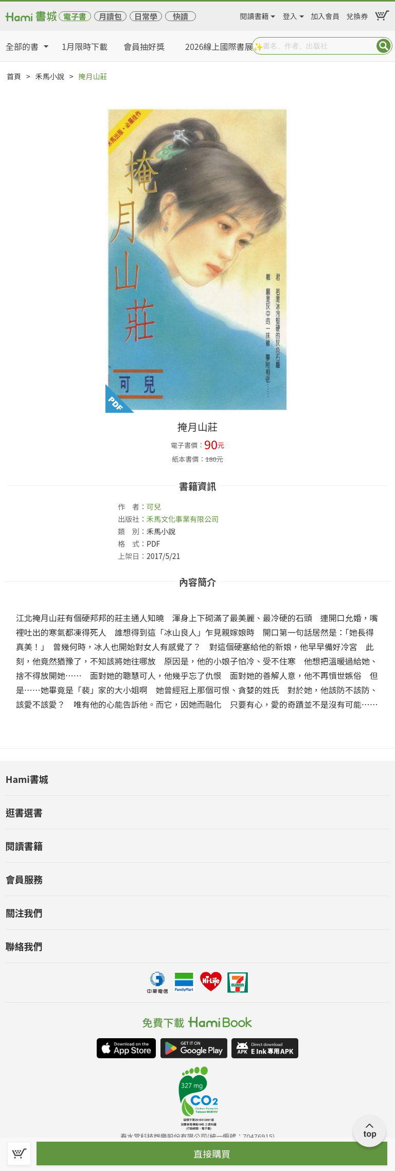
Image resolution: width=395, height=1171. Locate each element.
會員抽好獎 (144, 46)
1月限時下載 (84, 46)
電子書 (74, 16)
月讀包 (110, 16)
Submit (383, 46)
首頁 (14, 76)
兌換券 (357, 14)
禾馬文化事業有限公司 (183, 519)
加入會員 (325, 14)
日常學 (145, 16)
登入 (290, 14)
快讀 (180, 16)
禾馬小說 (49, 76)
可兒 (154, 506)
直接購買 (211, 1153)
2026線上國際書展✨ (224, 46)
